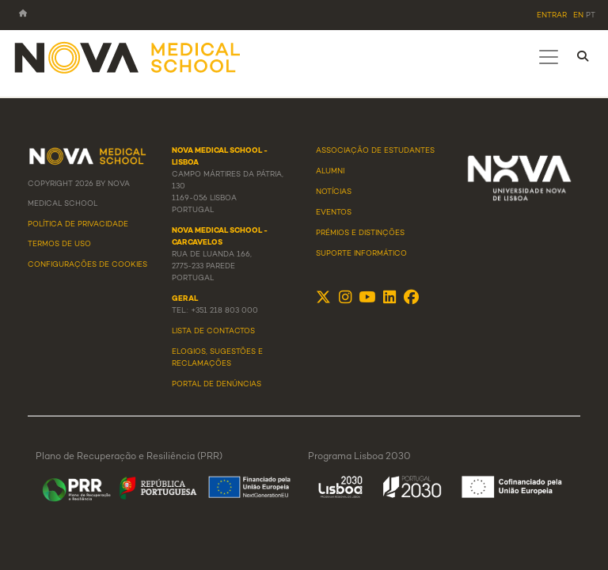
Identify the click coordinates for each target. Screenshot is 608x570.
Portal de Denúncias (216, 385)
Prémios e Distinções (360, 234)
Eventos (334, 213)
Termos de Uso (59, 245)
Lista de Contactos (213, 332)
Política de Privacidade (78, 225)
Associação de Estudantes (375, 151)
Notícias (334, 192)
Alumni (330, 172)
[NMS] (128, 56)
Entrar (552, 16)
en (578, 16)
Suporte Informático (361, 254)
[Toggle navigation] (548, 57)
